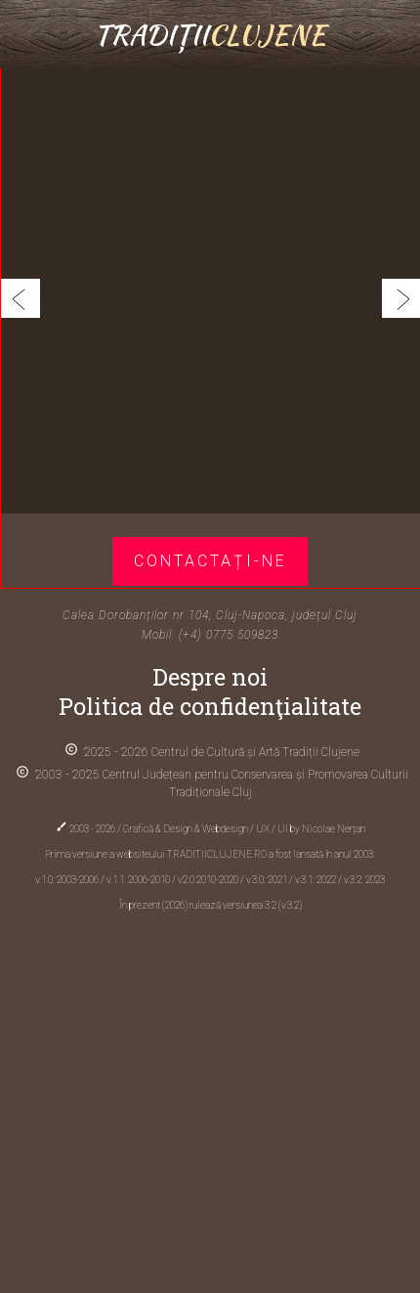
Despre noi (210, 677)
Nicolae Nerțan (333, 829)
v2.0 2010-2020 (209, 879)
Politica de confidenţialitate (210, 706)
